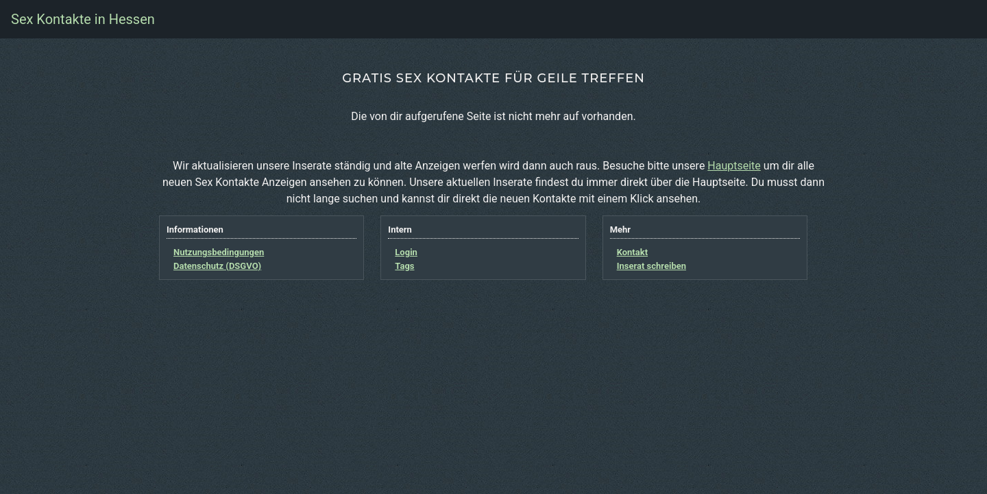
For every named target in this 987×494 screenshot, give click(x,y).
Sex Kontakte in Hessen (83, 19)
